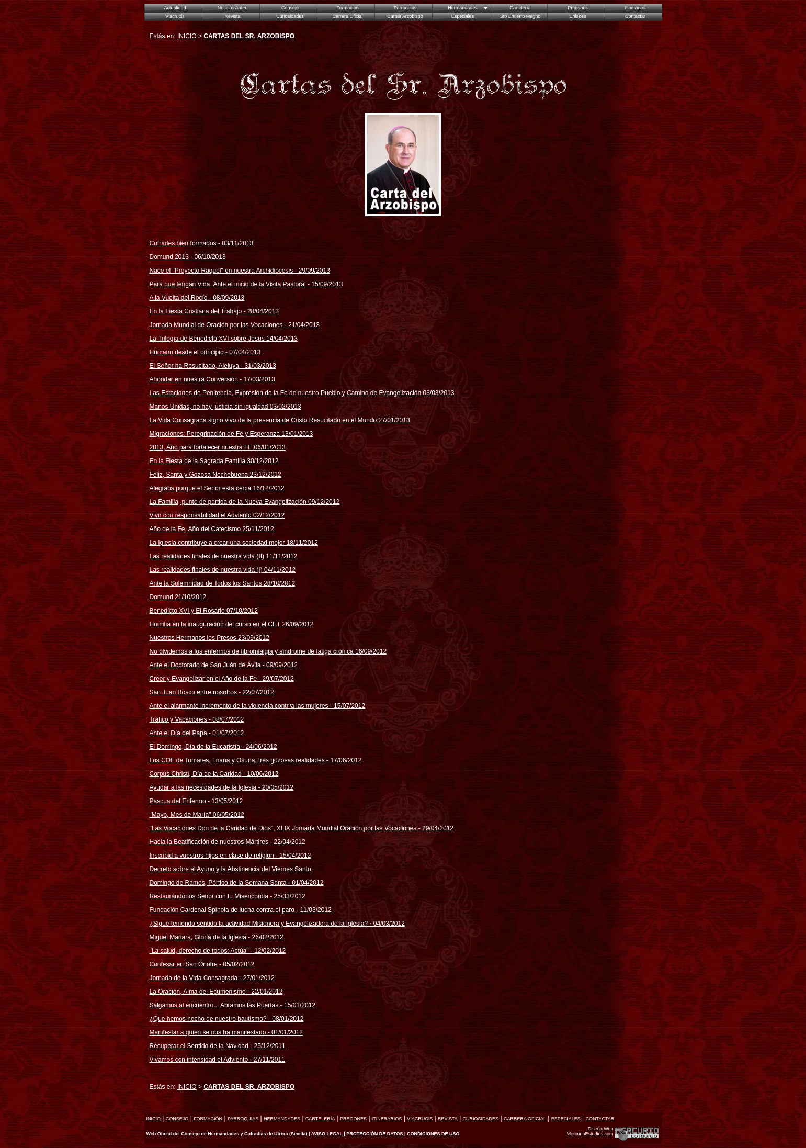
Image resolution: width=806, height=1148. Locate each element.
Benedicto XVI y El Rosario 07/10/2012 (204, 610)
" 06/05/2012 (226, 814)
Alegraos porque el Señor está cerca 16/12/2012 (217, 488)
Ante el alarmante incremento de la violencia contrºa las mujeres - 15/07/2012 (258, 706)
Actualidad (175, 7)
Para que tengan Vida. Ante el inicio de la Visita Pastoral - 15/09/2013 (246, 284)
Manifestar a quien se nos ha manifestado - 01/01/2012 (226, 1032)
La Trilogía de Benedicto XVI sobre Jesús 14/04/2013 (224, 338)
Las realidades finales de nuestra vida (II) (207, 556)
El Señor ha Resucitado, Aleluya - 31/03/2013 (213, 365)
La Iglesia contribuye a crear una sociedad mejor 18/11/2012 (234, 542)
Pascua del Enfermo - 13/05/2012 (196, 801)
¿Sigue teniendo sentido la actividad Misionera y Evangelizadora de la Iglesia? (277, 923)
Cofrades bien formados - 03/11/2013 (202, 243)
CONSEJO (177, 1118)
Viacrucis (174, 16)
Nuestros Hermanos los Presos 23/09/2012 (209, 637)
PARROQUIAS (243, 1118)
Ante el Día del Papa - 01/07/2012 (197, 733)
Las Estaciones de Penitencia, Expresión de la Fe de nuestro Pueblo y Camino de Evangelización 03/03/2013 (302, 393)
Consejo (290, 7)
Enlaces (577, 16)
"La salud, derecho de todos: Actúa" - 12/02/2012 (218, 950)
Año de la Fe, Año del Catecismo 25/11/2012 (212, 529)
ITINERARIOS (387, 1118)
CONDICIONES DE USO (433, 1133)
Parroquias (405, 7)
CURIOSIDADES (481, 1118)
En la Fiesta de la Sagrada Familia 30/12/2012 (214, 461)
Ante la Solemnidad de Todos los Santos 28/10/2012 (223, 583)
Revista (232, 16)
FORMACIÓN (208, 1118)
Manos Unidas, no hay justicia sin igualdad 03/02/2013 (225, 406)
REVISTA (448, 1118)
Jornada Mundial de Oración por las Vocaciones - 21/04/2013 (235, 325)
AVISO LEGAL (327, 1133)
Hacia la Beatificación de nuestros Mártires (209, 842)
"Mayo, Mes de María (179, 814)
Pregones (577, 7)
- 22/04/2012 (286, 842)
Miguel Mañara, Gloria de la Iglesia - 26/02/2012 (216, 937)
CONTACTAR (600, 1118)
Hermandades (463, 7)
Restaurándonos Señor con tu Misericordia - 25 (227, 896)
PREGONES (353, 1118)
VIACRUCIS (420, 1118)
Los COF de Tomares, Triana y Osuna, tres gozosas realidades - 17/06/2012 (256, 760)
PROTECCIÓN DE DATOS (374, 1133)
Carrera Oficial (347, 16)
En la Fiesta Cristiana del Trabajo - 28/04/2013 (214, 311)
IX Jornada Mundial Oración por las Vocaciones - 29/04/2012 (369, 828)
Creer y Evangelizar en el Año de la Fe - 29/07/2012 (222, 678)
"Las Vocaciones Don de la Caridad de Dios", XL (217, 828)
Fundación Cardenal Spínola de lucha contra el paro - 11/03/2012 (241, 910)
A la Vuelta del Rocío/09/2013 (197, 297)
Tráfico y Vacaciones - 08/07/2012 (197, 719)
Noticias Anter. (233, 7)
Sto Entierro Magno (520, 16)
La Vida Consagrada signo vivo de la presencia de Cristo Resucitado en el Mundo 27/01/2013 (280, 420)
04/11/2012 (279, 569)
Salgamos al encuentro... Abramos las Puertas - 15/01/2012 (233, 1005)
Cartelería (520, 7)
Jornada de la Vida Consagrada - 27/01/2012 (212, 978)
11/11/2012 (280, 556)
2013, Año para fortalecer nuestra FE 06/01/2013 (218, 447)
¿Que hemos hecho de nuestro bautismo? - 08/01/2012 (227, 1018)
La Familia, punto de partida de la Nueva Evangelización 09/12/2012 (245, 501)
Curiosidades (290, 16)
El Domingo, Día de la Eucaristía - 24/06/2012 (213, 746)
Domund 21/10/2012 (178, 597)
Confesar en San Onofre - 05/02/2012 (202, 964)
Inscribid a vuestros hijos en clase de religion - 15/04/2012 (230, 855)
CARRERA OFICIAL (525, 1118)
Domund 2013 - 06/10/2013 (188, 257)
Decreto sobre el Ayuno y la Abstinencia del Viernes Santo (230, 869)
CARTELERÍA (320, 1118)
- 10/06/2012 (260, 774)
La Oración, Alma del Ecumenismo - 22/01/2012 (216, 991)
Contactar (635, 16)
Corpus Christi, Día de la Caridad (196, 774)
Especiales (462, 16)
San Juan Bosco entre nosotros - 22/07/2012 (212, 692)
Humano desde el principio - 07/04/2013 (205, 352)
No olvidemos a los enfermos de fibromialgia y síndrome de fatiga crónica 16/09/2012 (268, 651)
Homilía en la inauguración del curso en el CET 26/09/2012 (232, 624)
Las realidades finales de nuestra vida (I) (206, 569)
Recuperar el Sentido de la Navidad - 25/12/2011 (218, 1046)
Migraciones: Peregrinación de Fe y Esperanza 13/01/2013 (231, 433)
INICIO (187, 36)
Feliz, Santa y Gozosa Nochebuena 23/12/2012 (215, 474)
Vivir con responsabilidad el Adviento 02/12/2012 (217, 515)
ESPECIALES (566, 1118)
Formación (347, 7)
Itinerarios (635, 7)
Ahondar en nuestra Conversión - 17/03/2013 (212, 379)
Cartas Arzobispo (405, 16)
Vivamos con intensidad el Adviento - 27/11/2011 (217, 1059)
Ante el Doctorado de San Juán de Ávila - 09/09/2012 (224, 665)
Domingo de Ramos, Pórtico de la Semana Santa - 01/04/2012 (237, 882)
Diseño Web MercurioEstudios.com (589, 1131)
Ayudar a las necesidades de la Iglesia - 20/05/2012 (221, 787)
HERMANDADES (282, 1118)
